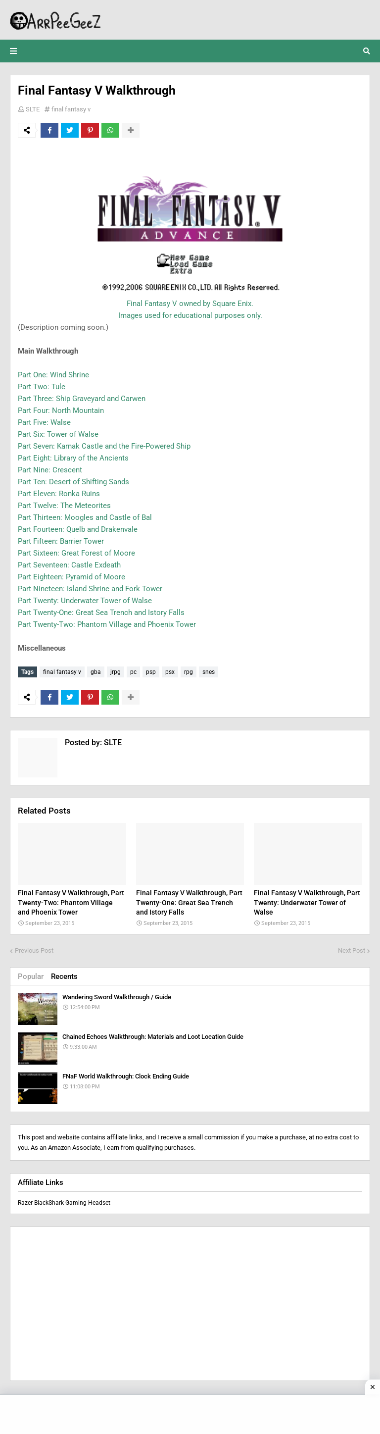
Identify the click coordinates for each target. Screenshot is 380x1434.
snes (208, 671)
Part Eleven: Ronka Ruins (59, 493)
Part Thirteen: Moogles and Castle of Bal (85, 517)
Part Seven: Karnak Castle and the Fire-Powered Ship (104, 446)
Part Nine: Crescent (50, 469)
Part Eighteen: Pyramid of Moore (71, 576)
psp (151, 671)
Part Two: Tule (41, 386)
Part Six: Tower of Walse (58, 434)
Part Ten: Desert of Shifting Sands (73, 481)
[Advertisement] (190, 1303)
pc (133, 671)
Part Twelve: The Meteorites (64, 505)
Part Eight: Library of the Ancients (73, 458)
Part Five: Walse (44, 422)
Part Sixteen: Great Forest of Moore (76, 553)
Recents (64, 976)
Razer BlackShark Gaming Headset (64, 1202)
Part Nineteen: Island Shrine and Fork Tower (90, 588)
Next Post (351, 950)
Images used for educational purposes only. (190, 315)
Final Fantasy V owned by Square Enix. (190, 303)
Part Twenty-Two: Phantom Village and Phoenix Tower (107, 624)
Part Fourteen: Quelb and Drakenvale (78, 529)
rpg (188, 671)
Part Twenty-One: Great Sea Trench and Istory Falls (101, 612)
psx (170, 671)
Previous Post (34, 950)
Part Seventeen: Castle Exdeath (69, 565)
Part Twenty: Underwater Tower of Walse (85, 600)
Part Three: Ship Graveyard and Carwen (81, 398)
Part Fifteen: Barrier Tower (61, 541)
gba (96, 671)
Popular (31, 976)
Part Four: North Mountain (61, 410)
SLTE (33, 109)
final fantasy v (71, 109)
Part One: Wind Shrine (53, 374)
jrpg (115, 671)
